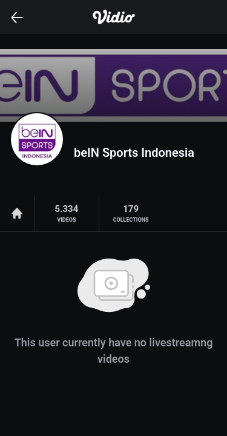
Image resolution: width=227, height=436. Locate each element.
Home (17, 213)
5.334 (66, 214)
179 (131, 214)
